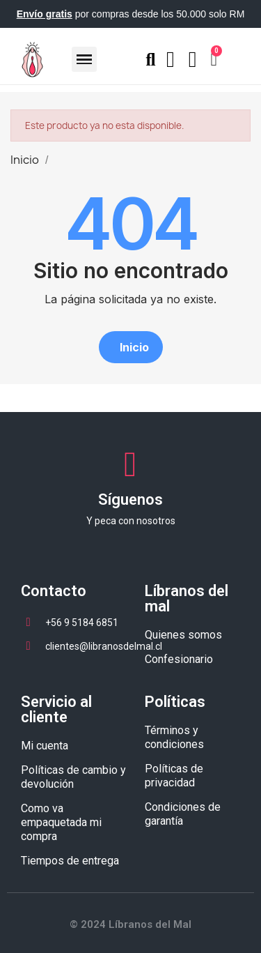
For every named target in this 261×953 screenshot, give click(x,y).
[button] (131, 347)
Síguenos (130, 499)
